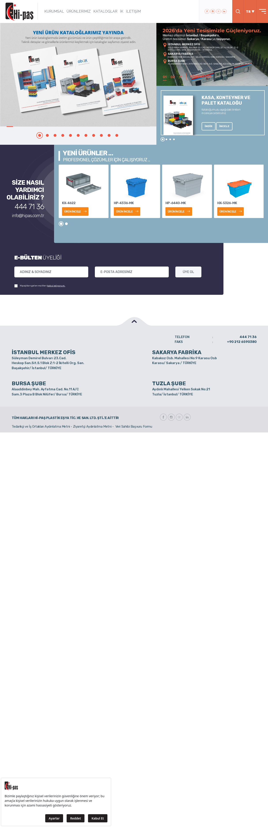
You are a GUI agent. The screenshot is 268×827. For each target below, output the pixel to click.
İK (121, 11)
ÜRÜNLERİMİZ (79, 11)
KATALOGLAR (105, 11)
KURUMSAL (54, 11)
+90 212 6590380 (242, 342)
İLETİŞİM (133, 11)
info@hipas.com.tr (28, 215)
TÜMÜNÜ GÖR (200, 77)
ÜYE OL (188, 272)
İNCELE (224, 126)
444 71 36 (29, 206)
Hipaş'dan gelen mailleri (39, 286)
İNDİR (208, 126)
